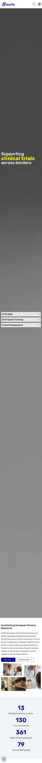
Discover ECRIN (23, 660)
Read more (7, 660)
